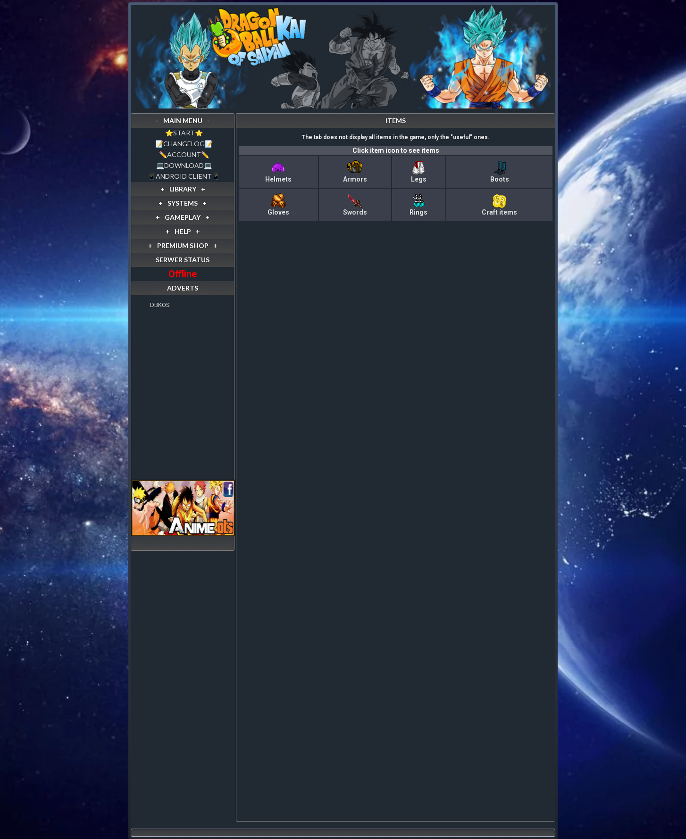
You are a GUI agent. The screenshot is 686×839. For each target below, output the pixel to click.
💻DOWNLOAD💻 (184, 165)
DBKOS (160, 304)
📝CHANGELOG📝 (184, 144)
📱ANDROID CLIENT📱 (184, 176)
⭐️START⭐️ (184, 133)
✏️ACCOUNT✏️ (184, 154)
